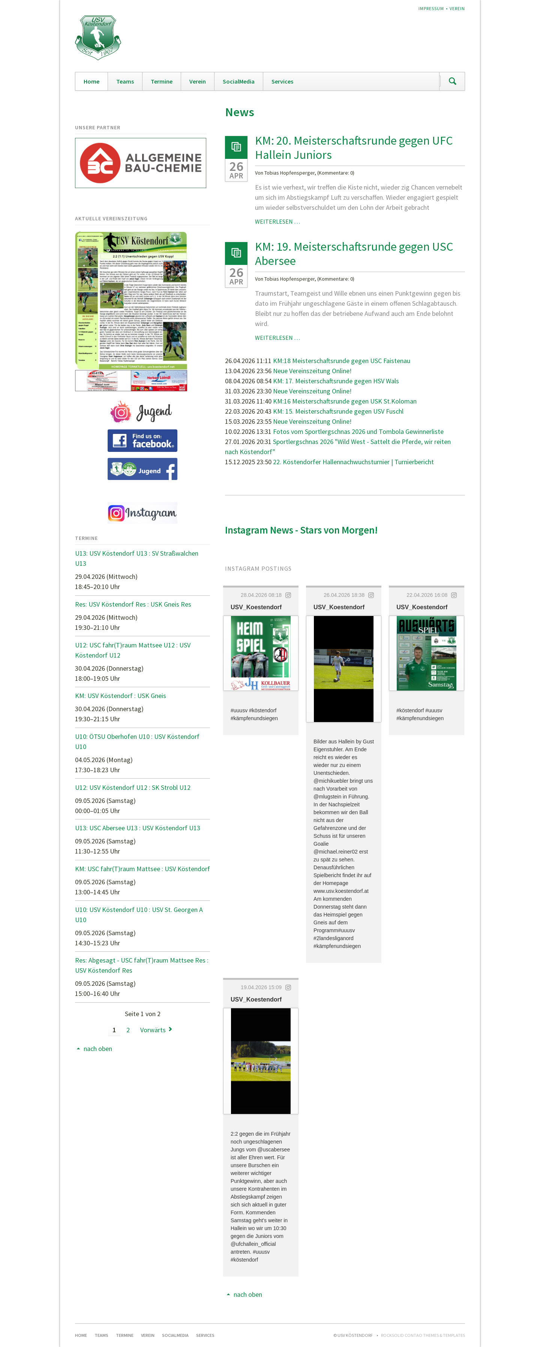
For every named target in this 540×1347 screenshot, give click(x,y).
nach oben (248, 1294)
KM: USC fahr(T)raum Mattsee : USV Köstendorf (142, 868)
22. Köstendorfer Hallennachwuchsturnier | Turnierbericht (353, 461)
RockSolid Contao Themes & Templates (423, 1335)
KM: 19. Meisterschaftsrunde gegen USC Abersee (354, 253)
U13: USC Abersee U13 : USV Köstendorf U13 (137, 828)
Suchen (453, 81)
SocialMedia (239, 81)
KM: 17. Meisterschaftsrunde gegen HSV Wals (336, 381)
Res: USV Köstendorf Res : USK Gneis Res (133, 604)
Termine (161, 81)
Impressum (431, 8)
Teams (125, 81)
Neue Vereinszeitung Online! (312, 370)
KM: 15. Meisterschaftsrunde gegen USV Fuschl (338, 411)
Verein (457, 8)
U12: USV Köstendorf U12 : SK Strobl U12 (132, 787)
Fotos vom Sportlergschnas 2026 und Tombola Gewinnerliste (358, 431)
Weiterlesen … (277, 221)
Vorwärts (153, 1030)
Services (282, 81)
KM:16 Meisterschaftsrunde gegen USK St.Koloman (345, 401)
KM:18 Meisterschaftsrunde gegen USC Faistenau (341, 360)
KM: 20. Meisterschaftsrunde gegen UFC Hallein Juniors (354, 147)
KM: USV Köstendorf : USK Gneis (120, 695)
